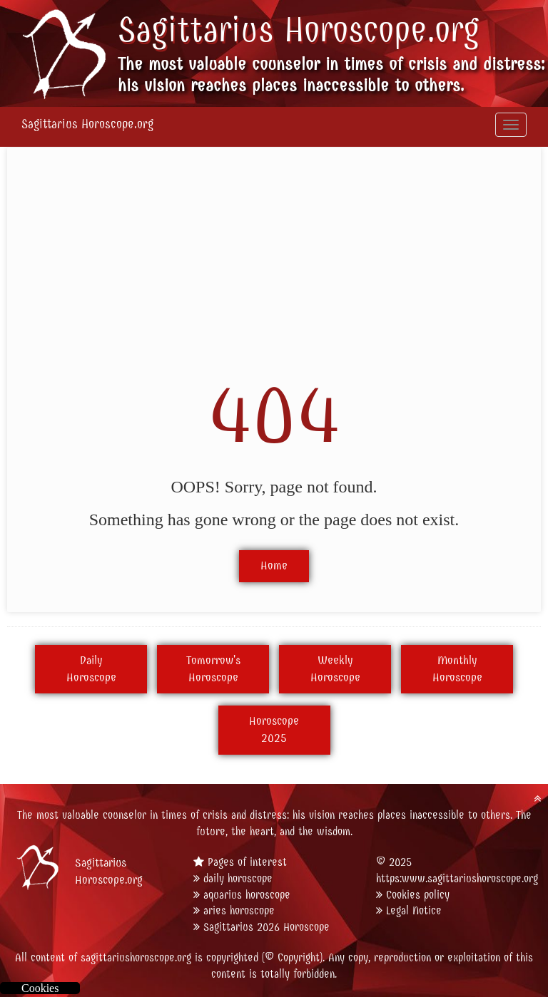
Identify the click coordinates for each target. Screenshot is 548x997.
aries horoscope (239, 910)
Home (274, 566)
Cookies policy (418, 895)
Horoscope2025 (274, 729)
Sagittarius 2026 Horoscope (266, 927)
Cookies (40, 988)
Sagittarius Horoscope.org (299, 30)
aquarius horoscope (246, 895)
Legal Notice (414, 910)
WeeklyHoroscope (335, 669)
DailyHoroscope (91, 669)
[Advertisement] (274, 265)
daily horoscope (238, 878)
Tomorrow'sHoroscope (213, 669)
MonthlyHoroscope (457, 669)
